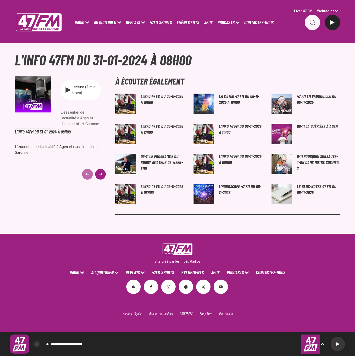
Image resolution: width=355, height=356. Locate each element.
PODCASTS (226, 22)
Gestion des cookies (161, 313)
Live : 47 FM (303, 11)
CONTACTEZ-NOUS (259, 22)
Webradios (325, 11)
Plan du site (226, 313)
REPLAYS (133, 22)
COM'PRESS (186, 313)
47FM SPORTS (161, 22)
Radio (79, 22)
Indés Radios (190, 262)
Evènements (188, 22)
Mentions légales (132, 313)
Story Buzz (206, 313)
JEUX (208, 22)
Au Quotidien (105, 22)
